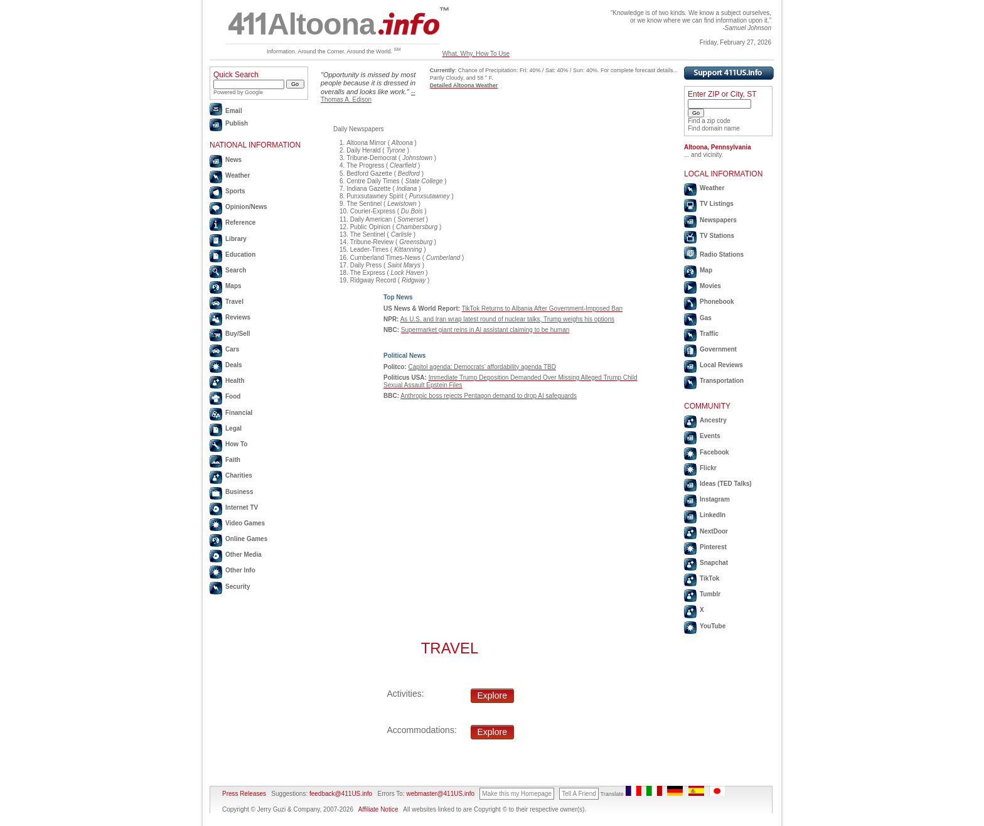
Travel (234, 301)
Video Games (245, 523)
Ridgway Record (373, 280)
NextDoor (714, 531)
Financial (238, 412)
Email (233, 110)
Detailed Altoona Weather (464, 85)
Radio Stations (722, 254)
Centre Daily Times (372, 181)
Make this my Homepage (517, 793)
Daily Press (366, 265)
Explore (492, 695)
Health (235, 380)
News (233, 159)
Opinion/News (246, 206)
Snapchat (714, 562)
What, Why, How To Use (476, 53)
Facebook (714, 452)
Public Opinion (370, 226)
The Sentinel (364, 203)
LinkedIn (712, 515)
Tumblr (710, 594)
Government (718, 349)
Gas (706, 317)
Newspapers (718, 220)
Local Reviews (721, 365)
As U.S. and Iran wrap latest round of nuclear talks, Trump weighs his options (507, 319)
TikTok (709, 578)
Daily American (371, 219)
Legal (233, 428)
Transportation (722, 380)
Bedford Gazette (369, 173)
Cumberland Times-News (385, 257)
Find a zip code (709, 120)
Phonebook (717, 301)
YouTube (712, 626)
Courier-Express (372, 211)
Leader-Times (369, 249)
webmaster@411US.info (440, 793)
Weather (237, 175)
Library (236, 238)
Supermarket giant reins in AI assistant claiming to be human (485, 329)
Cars (232, 349)
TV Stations (717, 235)
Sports (235, 191)
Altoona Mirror (366, 142)
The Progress (365, 165)
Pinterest (713, 547)
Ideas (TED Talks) (726, 483)
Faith (232, 459)
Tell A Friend (579, 793)
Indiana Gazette (368, 188)
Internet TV (241, 507)
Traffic (709, 333)
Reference (240, 222)
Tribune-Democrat (371, 157)
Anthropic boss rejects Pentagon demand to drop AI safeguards (488, 395)
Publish (236, 123)
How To (236, 444)
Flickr (708, 467)
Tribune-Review (372, 242)
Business (239, 491)
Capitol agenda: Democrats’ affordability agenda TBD (482, 366)
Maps (233, 285)
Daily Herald (363, 150)
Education (240, 254)
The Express (367, 272)
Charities (238, 475)
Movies (710, 285)
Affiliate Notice (378, 809)
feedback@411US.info (340, 793)
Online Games (246, 538)
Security (237, 586)
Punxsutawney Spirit (375, 196)
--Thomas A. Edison (368, 95)
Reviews (237, 317)
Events (710, 435)
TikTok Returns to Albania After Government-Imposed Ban (542, 308)
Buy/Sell (237, 333)
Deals (233, 365)
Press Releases (244, 793)
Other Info (240, 570)
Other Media (243, 554)
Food (232, 396)
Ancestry (713, 420)
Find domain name (714, 128)
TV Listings (717, 203)
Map (706, 270)
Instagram (715, 499)
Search (235, 270)
